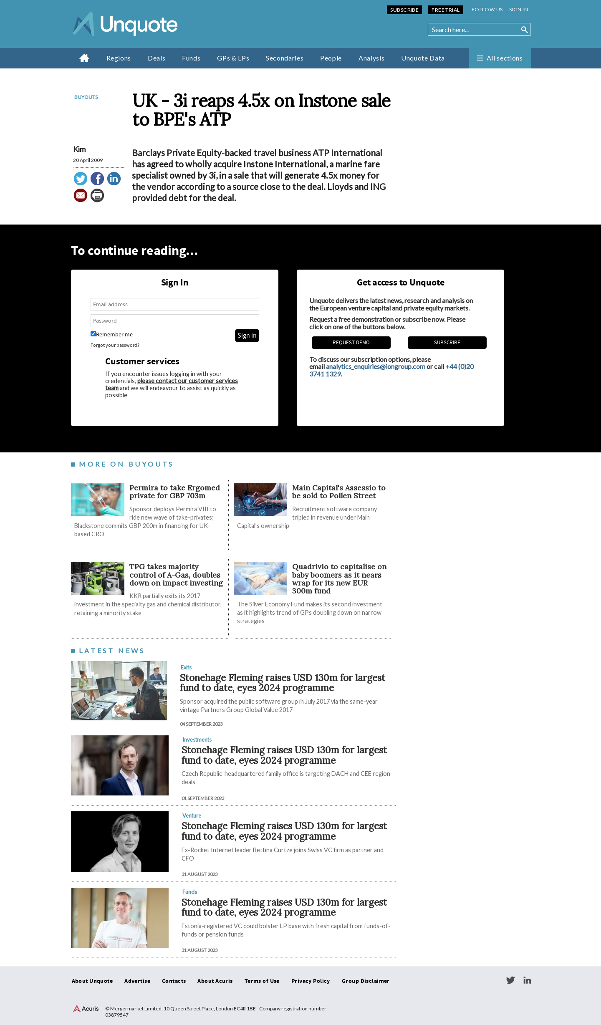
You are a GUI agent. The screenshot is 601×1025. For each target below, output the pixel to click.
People (331, 58)
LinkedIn (527, 980)
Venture (191, 815)
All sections (505, 58)
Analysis (371, 58)
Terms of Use (262, 981)
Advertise (137, 981)
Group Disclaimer (366, 981)
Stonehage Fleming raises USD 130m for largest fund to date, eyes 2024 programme (282, 683)
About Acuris (214, 981)
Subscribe (404, 10)
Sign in (518, 9)
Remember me (112, 334)
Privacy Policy (310, 981)
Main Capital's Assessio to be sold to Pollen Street (339, 491)
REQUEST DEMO (351, 342)
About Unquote (92, 981)
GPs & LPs (233, 58)
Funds (191, 58)
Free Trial (446, 10)
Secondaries (284, 58)
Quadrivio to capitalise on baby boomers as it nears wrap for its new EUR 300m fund (339, 579)
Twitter (510, 980)
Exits (186, 667)
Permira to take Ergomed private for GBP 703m (174, 491)
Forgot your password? (115, 345)
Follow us (487, 9)
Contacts (174, 981)
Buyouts (86, 97)
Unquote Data (423, 58)
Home (84, 57)
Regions (118, 58)
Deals (156, 58)
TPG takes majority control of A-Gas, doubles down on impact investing (176, 575)
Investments (197, 739)
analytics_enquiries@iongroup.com (375, 366)
